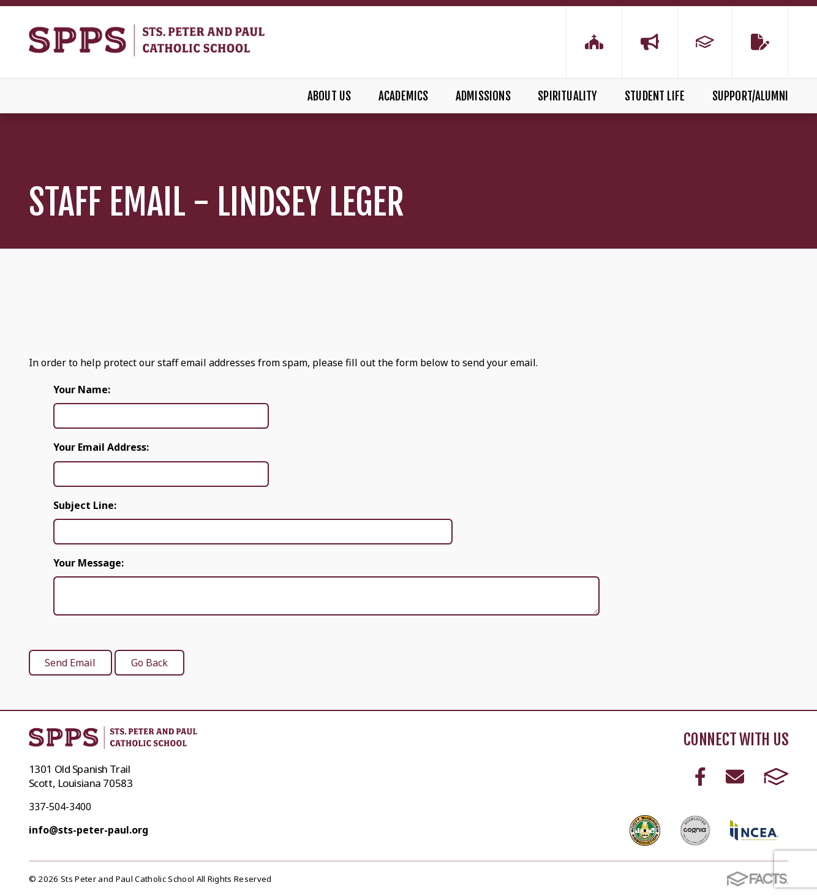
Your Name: (81, 389)
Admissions (483, 96)
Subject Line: (84, 505)
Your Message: (88, 563)
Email (735, 776)
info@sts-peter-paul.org (88, 830)
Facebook (700, 776)
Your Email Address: (101, 447)
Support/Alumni (750, 96)
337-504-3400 (60, 806)
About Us (329, 96)
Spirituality (567, 96)
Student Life (655, 96)
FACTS (776, 776)
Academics (403, 96)
